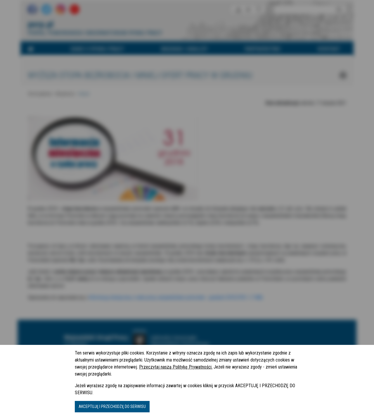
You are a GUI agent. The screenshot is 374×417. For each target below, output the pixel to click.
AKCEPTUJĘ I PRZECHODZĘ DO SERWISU (112, 406)
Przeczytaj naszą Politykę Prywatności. (175, 367)
